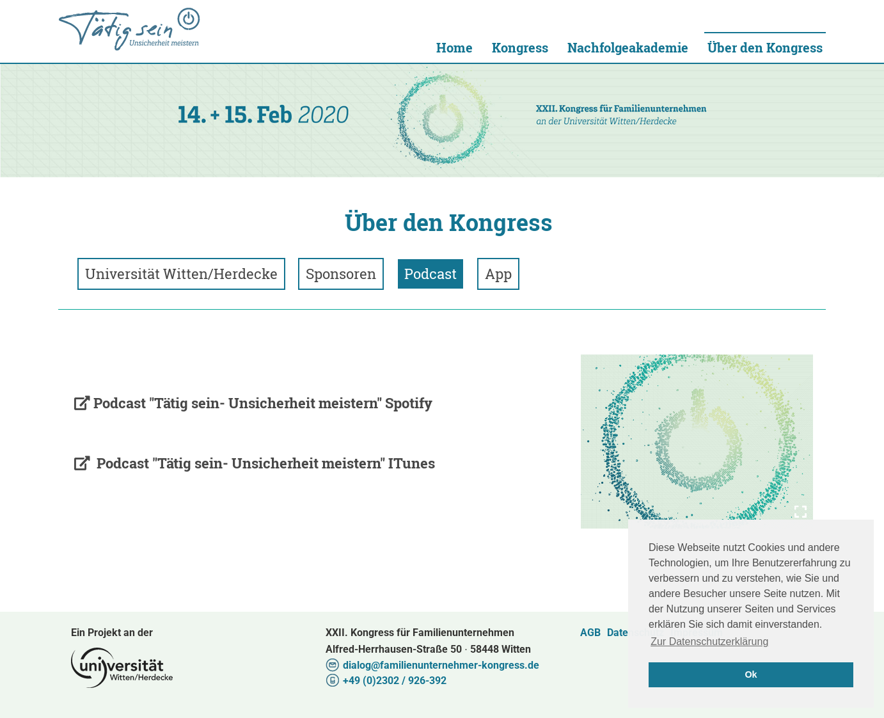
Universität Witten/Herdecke (129, 28)
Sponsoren (341, 273)
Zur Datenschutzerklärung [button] (709, 641)
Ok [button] (751, 674)
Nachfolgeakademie (627, 47)
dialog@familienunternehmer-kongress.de (441, 665)
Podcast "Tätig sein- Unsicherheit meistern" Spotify (262, 403)
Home (454, 47)
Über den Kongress (765, 47)
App (498, 273)
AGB (590, 632)
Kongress (520, 47)
